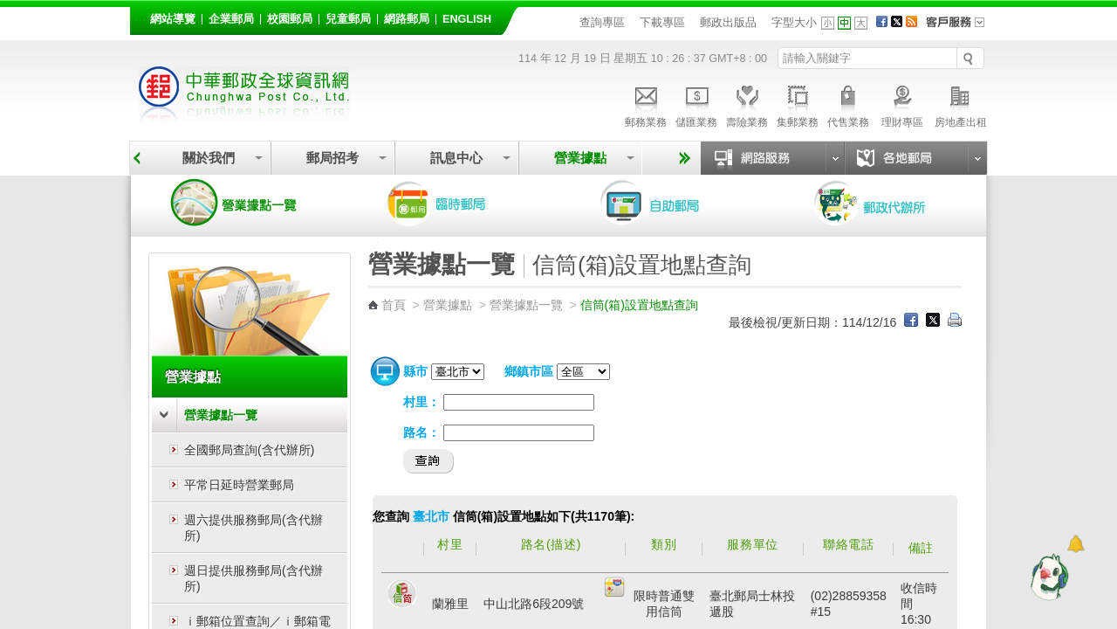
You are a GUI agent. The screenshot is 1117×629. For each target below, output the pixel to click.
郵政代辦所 (888, 202)
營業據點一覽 (247, 202)
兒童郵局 (348, 19)
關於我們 (208, 157)
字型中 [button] (844, 23)
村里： (421, 402)
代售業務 (848, 103)
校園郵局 (289, 19)
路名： (421, 432)
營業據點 (580, 157)
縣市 (415, 371)
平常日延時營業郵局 (239, 485)
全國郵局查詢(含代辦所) (249, 450)
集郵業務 (798, 103)
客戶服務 (961, 28)
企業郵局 (231, 19)
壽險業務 (747, 103)
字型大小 (794, 22)
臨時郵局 (460, 202)
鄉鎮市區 (528, 371)
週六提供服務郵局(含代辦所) (253, 528)
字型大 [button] (860, 23)
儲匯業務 (696, 103)
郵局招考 (332, 157)
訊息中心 (456, 157)
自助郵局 (674, 202)
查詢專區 (602, 22)
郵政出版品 (728, 22)
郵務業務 (646, 103)
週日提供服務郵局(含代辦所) (253, 578)
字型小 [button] (827, 23)
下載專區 (662, 22)
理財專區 (902, 103)
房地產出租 (961, 103)
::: (140, 16)
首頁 (393, 305)
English (466, 19)
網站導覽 (172, 19)
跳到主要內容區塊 (9, 9)
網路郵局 (406, 19)
